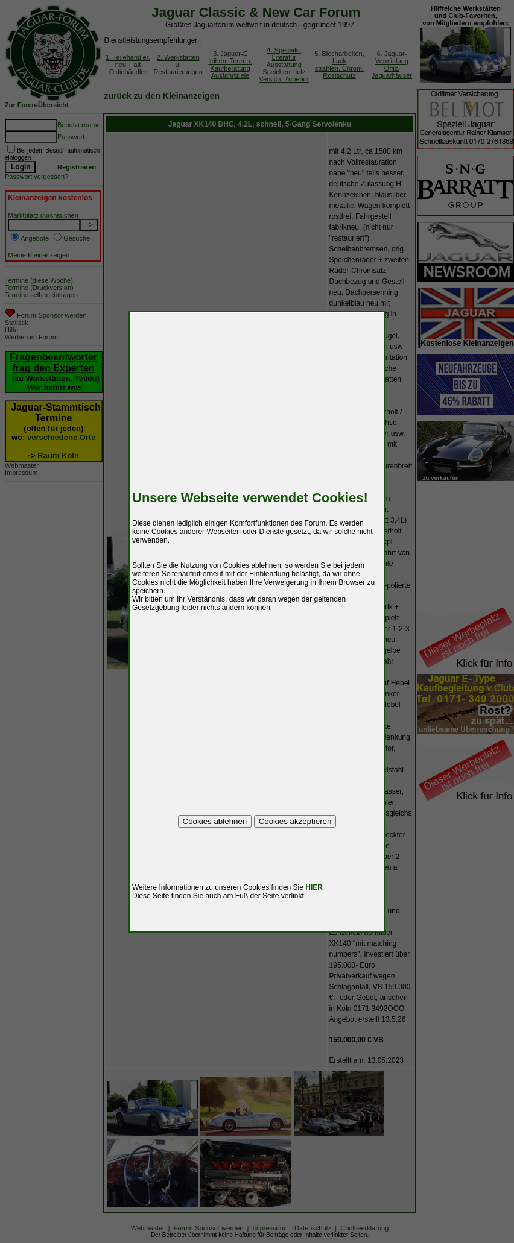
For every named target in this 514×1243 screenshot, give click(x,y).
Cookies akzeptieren (295, 821)
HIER (314, 887)
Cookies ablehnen (215, 821)
